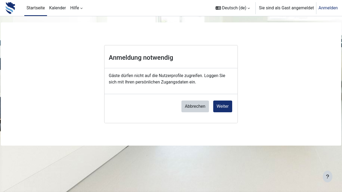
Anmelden (328, 7)
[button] (232, 8)
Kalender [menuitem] (57, 7)
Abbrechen (195, 106)
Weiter (223, 106)
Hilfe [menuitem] (74, 7)
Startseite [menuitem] (35, 7)
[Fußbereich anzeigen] (327, 176)
